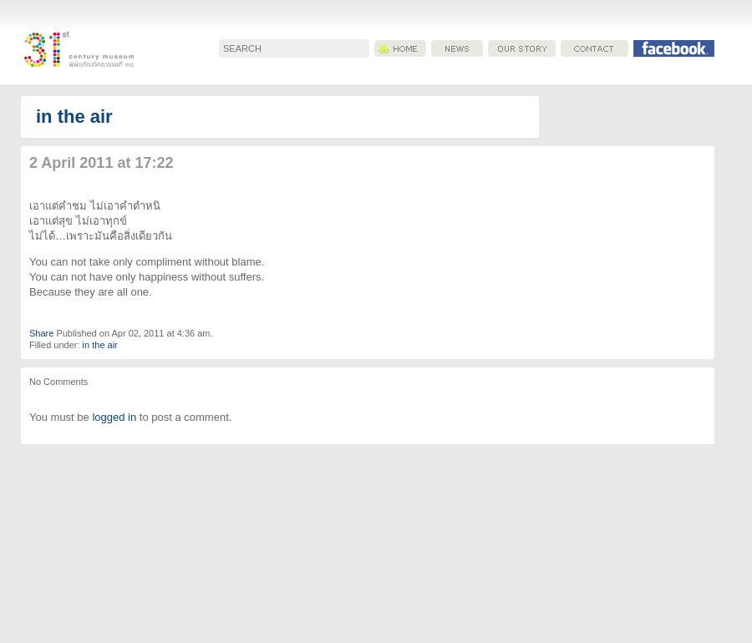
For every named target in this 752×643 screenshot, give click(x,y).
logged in (114, 417)
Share (41, 333)
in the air (74, 116)
